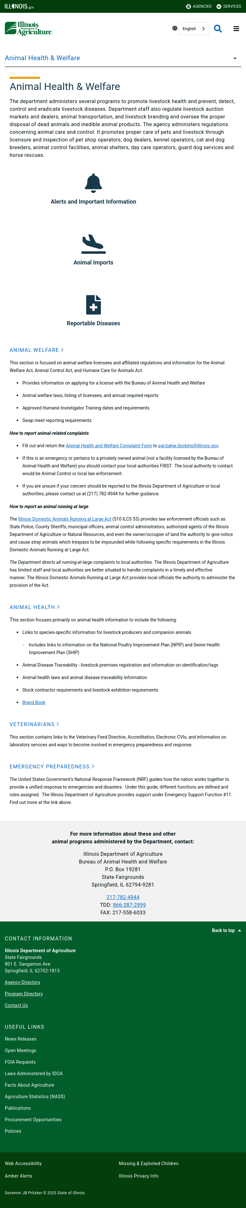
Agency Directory (22, 982)
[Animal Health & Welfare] (233, 58)
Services (229, 6)
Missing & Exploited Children (148, 1163)
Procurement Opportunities (33, 1119)
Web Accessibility (23, 1163)
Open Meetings (20, 1050)
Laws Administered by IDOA (34, 1073)
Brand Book (33, 702)
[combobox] (194, 28)
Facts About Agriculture (29, 1085)
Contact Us (16, 1005)
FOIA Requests (20, 1062)
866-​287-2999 (129, 905)
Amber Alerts (18, 1176)
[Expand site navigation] (236, 28)
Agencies (199, 6)
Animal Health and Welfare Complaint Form (109, 445)
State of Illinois (71, 1193)
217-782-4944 (122, 897)
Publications (18, 1108)
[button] (37, 350)
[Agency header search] (218, 29)
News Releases (21, 1039)
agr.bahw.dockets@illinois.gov (188, 445)
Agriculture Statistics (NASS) (35, 1096)
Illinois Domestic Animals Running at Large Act (64, 519)
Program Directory (24, 993)
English (189, 28)
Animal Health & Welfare (42, 58)
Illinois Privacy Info (139, 1176)
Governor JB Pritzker (23, 1193)
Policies (13, 1131)
